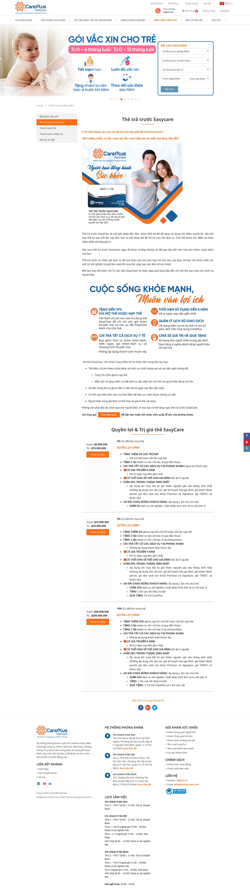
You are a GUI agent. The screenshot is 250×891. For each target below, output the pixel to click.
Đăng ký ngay (97, 454)
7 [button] (132, 99)
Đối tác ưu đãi (47, 139)
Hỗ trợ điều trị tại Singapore (93, 20)
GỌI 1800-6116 (109, 414)
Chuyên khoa (23, 20)
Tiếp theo (169, 89)
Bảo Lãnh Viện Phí (165, 20)
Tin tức (216, 20)
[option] (125, 60)
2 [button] (114, 99)
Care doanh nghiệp (133, 20)
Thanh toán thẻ (48, 128)
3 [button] (118, 99)
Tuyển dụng (191, 3)
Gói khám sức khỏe (53, 20)
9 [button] (139, 99)
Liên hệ (207, 3)
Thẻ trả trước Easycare (52, 122)
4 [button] (121, 99)
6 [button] (128, 99)
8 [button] (135, 99)
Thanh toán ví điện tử (51, 133)
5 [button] (125, 99)
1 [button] (111, 99)
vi (224, 3)
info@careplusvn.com (186, 784)
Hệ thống (173, 3)
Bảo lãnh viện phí (49, 116)
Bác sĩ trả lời (194, 20)
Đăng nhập (209, 10)
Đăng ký (224, 10)
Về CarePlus (157, 3)
